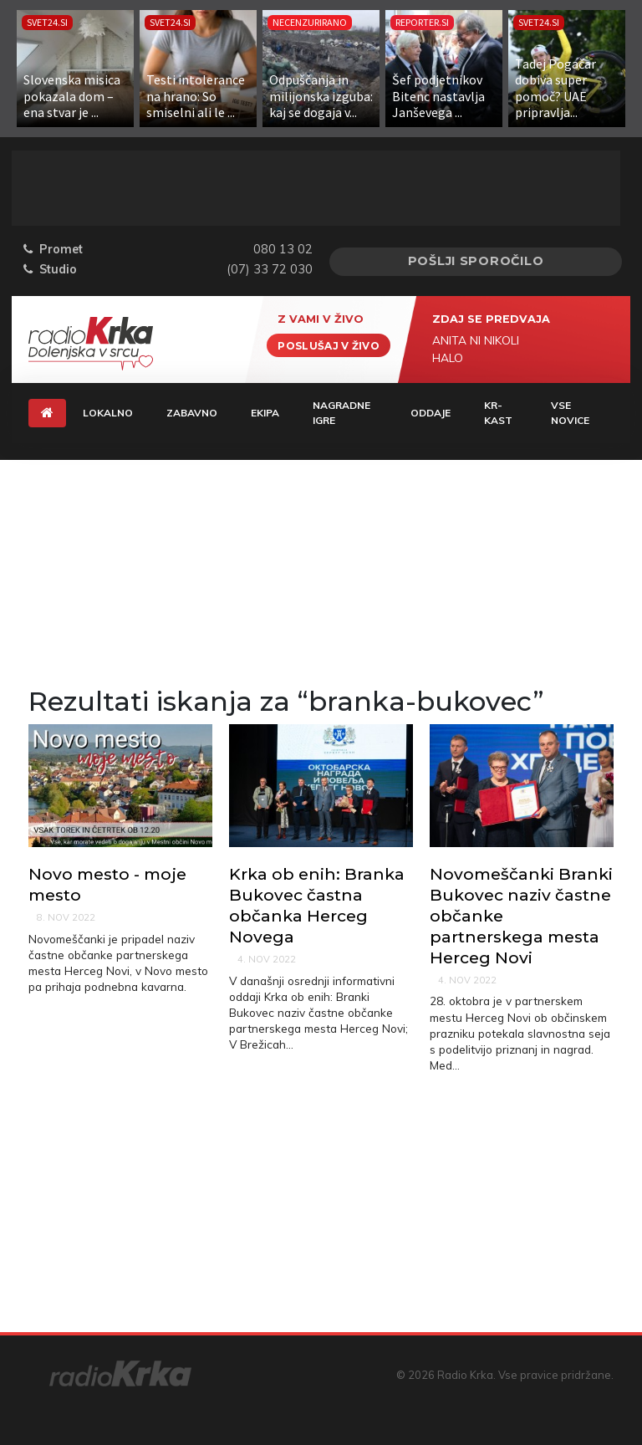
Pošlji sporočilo (476, 260)
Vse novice (570, 412)
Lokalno (108, 412)
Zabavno (191, 412)
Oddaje (430, 412)
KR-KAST (498, 412)
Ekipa (265, 412)
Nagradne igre (341, 412)
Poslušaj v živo (329, 345)
